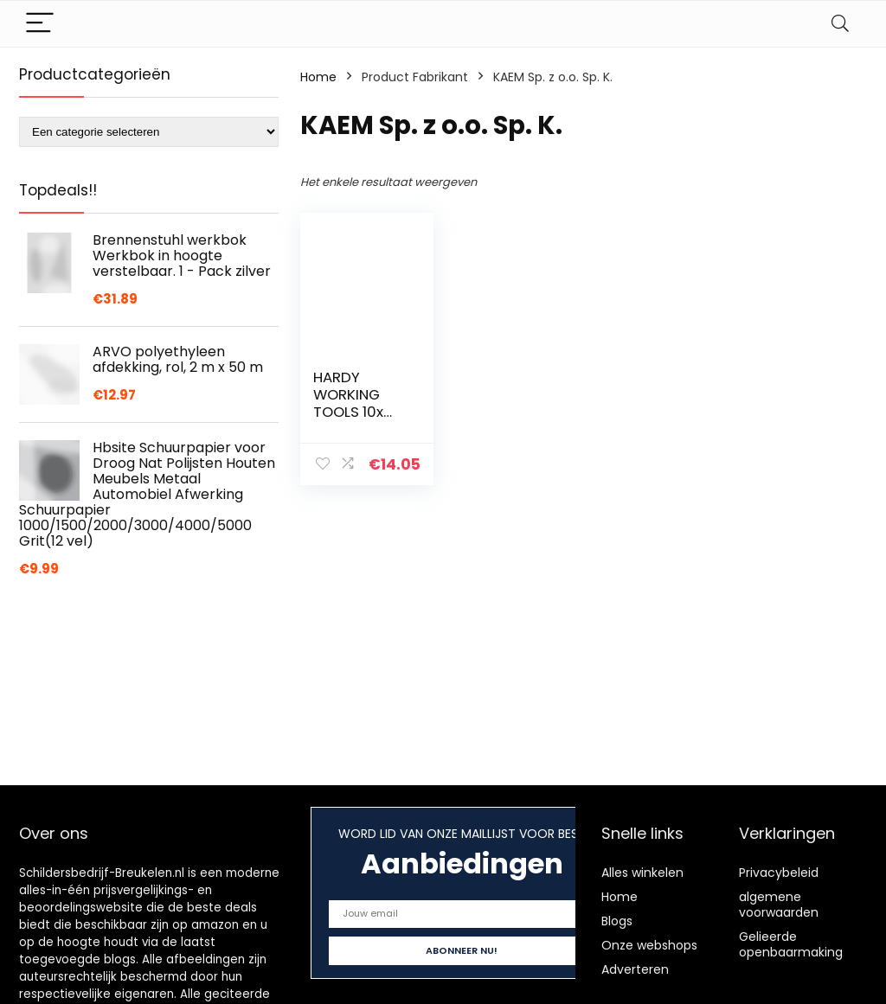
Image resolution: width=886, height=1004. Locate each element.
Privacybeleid (779, 872)
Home (318, 77)
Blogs (616, 921)
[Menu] (40, 24)
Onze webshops (649, 945)
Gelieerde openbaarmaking (791, 944)
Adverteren (635, 969)
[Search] (840, 24)
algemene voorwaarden (779, 904)
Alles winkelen (642, 872)
